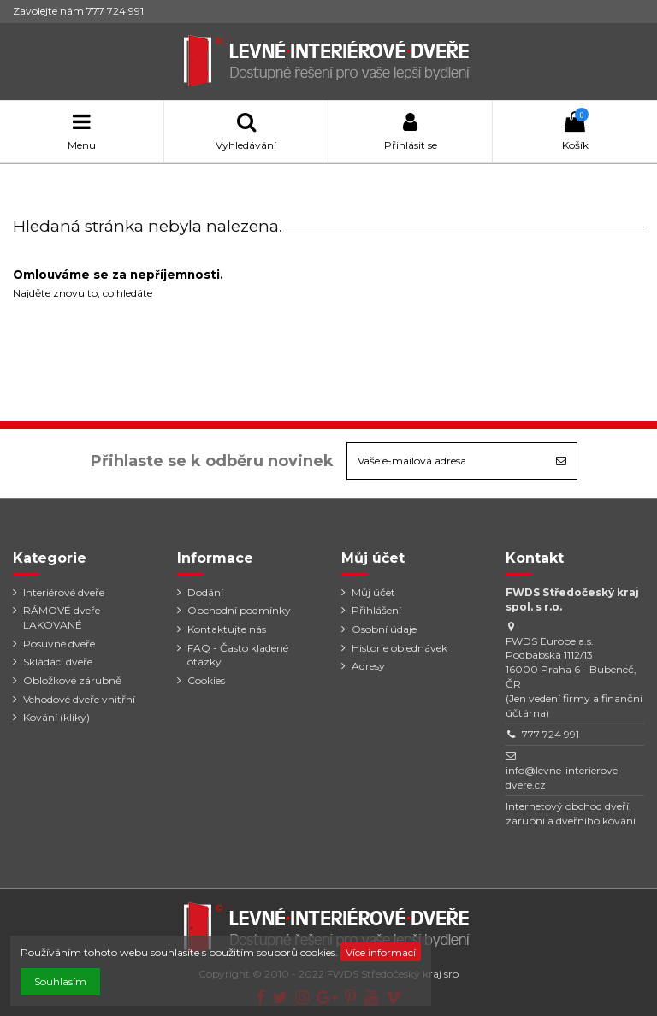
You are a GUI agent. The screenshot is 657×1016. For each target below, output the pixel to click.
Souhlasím (60, 981)
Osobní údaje (384, 629)
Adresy (368, 665)
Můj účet (373, 592)
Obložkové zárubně (72, 680)
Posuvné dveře (59, 643)
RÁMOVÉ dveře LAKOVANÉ (61, 617)
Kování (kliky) (56, 717)
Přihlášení (376, 610)
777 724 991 (550, 734)
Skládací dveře (57, 661)
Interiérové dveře (63, 592)
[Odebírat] (561, 461)
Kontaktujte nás (226, 629)
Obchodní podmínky (239, 610)
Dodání (205, 592)
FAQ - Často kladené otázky (237, 655)
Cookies (206, 680)
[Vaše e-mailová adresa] (446, 461)
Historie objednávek (399, 647)
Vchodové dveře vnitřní (79, 699)
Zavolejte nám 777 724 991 (78, 10)
